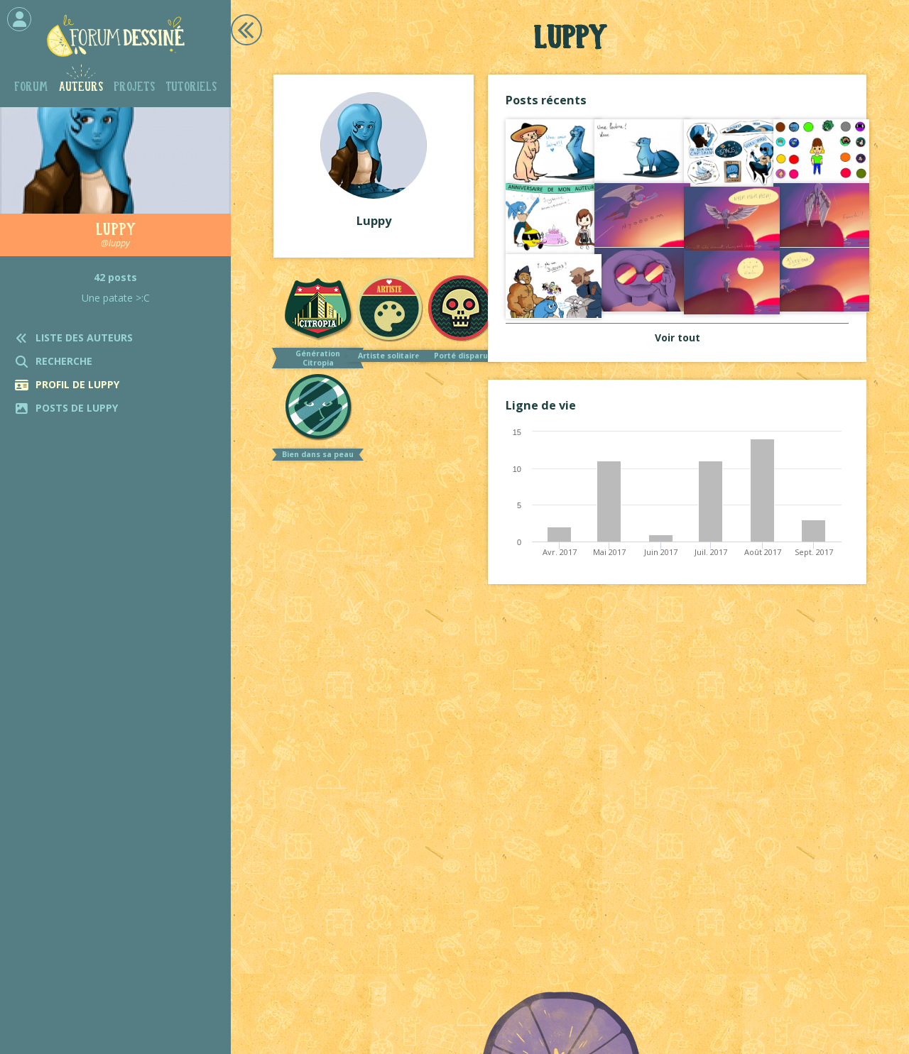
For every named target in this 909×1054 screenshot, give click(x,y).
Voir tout (677, 337)
